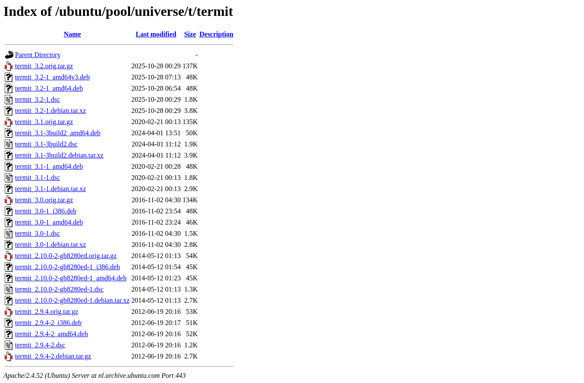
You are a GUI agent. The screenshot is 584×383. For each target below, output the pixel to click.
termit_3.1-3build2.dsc (46, 144)
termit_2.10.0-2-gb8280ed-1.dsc (59, 289)
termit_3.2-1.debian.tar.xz (50, 110)
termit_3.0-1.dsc (37, 233)
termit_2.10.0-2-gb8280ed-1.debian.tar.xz (72, 300)
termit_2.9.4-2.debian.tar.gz (53, 356)
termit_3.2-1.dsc (37, 99)
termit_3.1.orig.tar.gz (44, 121)
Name (72, 34)
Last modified (156, 34)
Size (190, 34)
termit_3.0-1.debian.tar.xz (50, 244)
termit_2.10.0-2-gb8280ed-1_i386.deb (67, 267)
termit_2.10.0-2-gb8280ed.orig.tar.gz (66, 255)
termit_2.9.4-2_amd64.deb (51, 333)
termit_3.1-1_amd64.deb (49, 166)
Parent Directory (38, 54)
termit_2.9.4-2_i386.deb (48, 322)
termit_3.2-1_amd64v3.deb (52, 77)
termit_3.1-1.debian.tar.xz (50, 188)
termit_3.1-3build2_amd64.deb (57, 133)
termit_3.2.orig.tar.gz (44, 66)
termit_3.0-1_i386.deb (45, 211)
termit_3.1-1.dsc (37, 177)
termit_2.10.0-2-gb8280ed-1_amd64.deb (71, 278)
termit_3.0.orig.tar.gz (44, 200)
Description (216, 34)
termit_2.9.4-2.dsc (40, 345)
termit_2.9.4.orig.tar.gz (46, 311)
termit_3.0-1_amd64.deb (49, 222)
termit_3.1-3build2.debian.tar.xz (59, 155)
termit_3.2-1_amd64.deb (49, 88)
